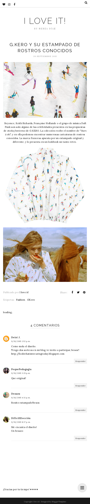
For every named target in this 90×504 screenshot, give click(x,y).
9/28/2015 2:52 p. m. (20, 341)
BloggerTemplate (59, 502)
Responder (80, 361)
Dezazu (15, 393)
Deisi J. (15, 337)
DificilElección (21, 418)
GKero (31, 299)
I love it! (45, 21)
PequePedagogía (21, 369)
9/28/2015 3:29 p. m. (20, 373)
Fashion (20, 299)
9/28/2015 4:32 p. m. (20, 397)
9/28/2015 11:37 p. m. (20, 422)
